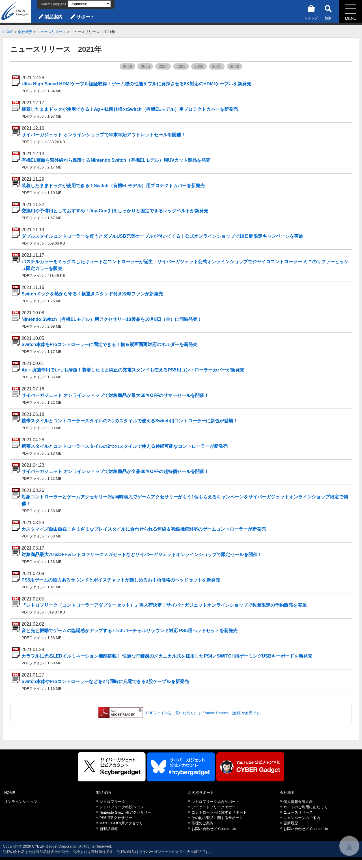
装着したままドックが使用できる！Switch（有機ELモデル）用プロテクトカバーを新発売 (113, 185)
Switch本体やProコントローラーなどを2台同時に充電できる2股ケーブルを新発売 (105, 681)
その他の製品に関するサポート (217, 818)
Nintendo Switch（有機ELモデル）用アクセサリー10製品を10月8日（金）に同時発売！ (111, 319)
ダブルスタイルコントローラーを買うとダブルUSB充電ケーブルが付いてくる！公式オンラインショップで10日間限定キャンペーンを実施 (162, 236)
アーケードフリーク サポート (215, 807)
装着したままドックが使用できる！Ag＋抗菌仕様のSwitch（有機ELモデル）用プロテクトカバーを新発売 (129, 109)
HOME (8, 32)
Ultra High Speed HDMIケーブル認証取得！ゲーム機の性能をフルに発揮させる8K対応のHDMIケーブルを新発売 (136, 83)
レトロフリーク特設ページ (122, 807)
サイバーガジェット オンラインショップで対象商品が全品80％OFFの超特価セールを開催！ (115, 471)
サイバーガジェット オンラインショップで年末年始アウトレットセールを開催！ (103, 134)
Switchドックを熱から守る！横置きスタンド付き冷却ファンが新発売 (92, 293)
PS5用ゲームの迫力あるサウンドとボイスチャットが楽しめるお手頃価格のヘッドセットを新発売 (120, 580)
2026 (127, 66)
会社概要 (25, 32)
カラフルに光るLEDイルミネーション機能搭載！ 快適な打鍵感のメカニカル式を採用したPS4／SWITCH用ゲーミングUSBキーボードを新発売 (166, 656)
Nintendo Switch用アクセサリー (125, 812)
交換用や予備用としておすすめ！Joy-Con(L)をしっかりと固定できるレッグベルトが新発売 (114, 210)
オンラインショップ (20, 802)
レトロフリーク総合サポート (215, 802)
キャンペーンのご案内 (301, 818)
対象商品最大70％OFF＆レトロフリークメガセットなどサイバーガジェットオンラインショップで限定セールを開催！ (141, 554)
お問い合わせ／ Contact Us (213, 829)
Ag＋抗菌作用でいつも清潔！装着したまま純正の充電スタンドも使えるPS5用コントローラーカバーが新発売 (132, 370)
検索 (328, 11)
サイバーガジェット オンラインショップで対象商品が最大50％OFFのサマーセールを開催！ (115, 395)
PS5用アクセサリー (116, 818)
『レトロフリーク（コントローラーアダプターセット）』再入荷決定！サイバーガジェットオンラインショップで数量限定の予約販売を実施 (164, 605)
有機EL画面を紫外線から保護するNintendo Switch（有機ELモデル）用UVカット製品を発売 (115, 160)
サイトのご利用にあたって (305, 807)
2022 (198, 66)
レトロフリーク (112, 802)
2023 (181, 66)
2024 (163, 66)
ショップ (311, 11)
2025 (145, 66)
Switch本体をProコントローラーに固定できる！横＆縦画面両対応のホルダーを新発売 (109, 344)
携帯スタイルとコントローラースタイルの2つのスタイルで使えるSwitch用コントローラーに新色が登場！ (129, 420)
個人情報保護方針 (298, 802)
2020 (234, 66)
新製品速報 (109, 829)
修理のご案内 (202, 823)
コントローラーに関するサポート (219, 812)
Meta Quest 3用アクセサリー (123, 823)
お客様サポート (201, 792)
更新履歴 (290, 823)
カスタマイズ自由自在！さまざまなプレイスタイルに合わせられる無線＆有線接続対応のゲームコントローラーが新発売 (143, 529)
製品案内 (53, 16)
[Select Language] (89, 4)
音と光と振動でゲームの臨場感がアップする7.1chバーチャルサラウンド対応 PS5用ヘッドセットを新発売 (129, 630)
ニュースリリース (51, 32)
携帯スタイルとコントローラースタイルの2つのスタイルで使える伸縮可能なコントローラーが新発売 (124, 446)
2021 (216, 66)
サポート (85, 16)
